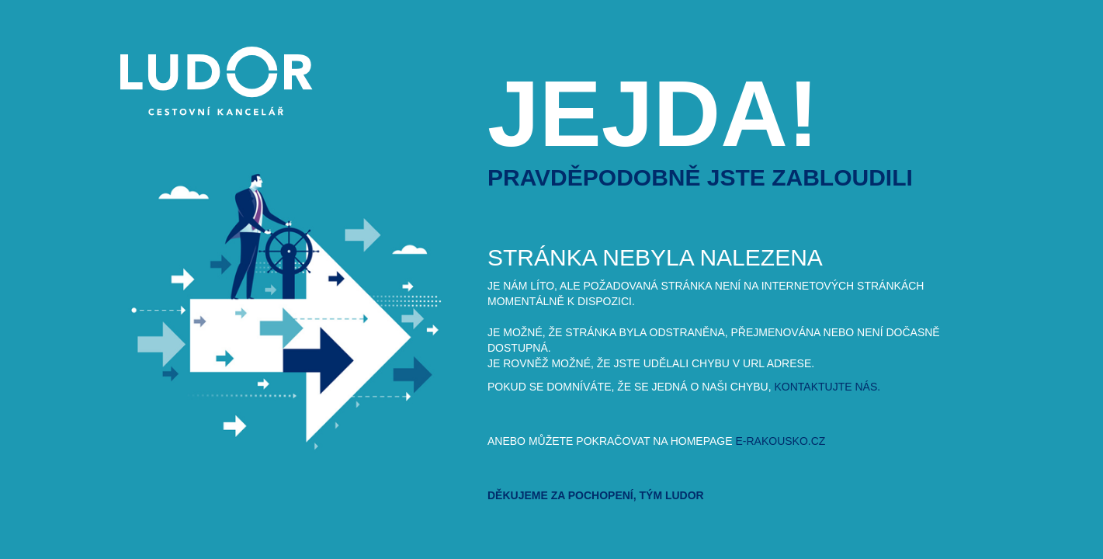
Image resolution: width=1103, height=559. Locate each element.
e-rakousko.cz (780, 441)
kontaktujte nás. (828, 386)
